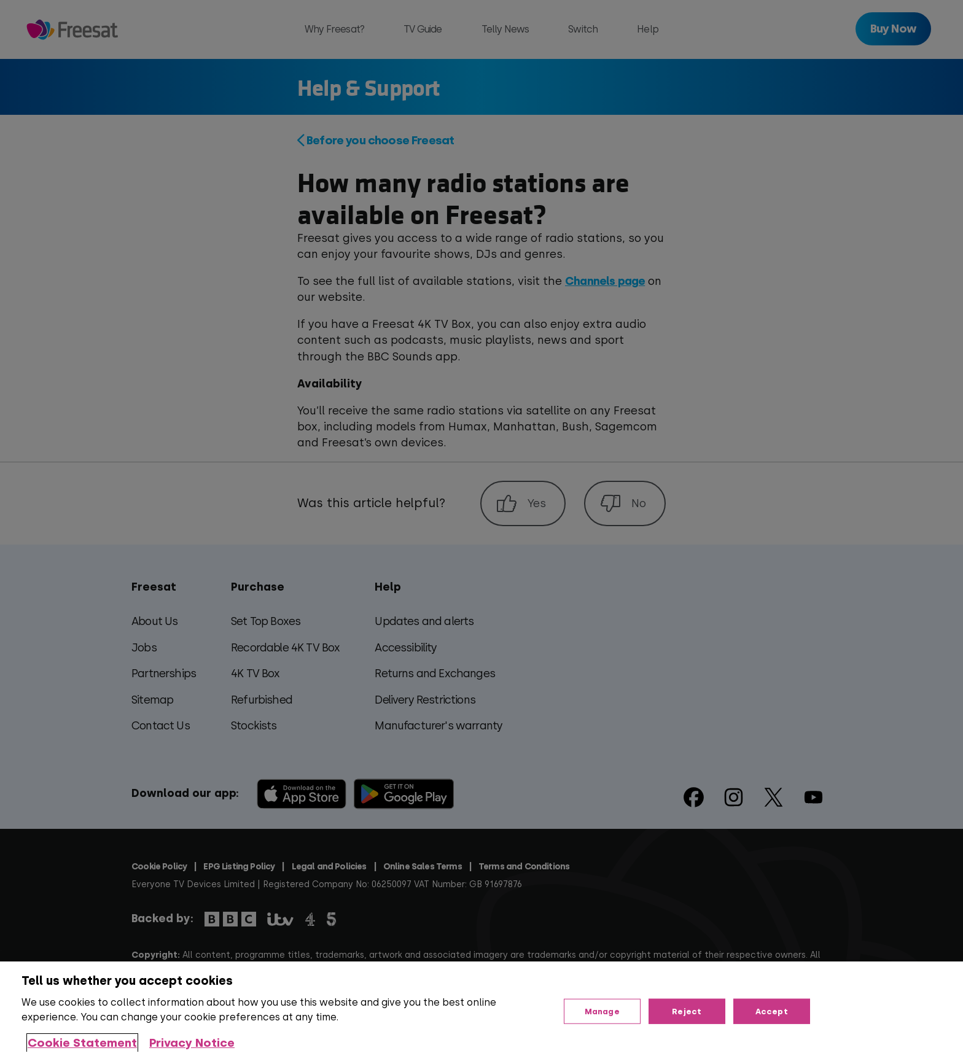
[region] (481, 1012)
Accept (771, 1010)
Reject (686, 1010)
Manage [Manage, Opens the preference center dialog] (602, 1010)
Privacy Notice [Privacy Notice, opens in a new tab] (192, 1043)
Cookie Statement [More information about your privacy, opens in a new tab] (82, 1043)
